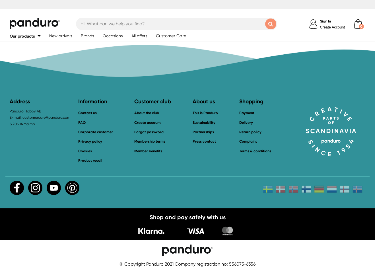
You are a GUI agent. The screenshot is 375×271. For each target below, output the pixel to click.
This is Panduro (205, 113)
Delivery (246, 122)
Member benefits (148, 151)
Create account (147, 122)
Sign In (325, 21)
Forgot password (149, 132)
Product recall (90, 160)
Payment (246, 113)
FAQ (82, 122)
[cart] (358, 24)
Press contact (204, 141)
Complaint (248, 141)
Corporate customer (95, 132)
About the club (146, 113)
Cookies (85, 151)
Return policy (250, 132)
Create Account (332, 27)
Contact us (87, 113)
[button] (25, 36)
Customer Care (171, 35)
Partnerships (203, 132)
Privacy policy (90, 141)
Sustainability (204, 122)
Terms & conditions (255, 151)
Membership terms (149, 141)
